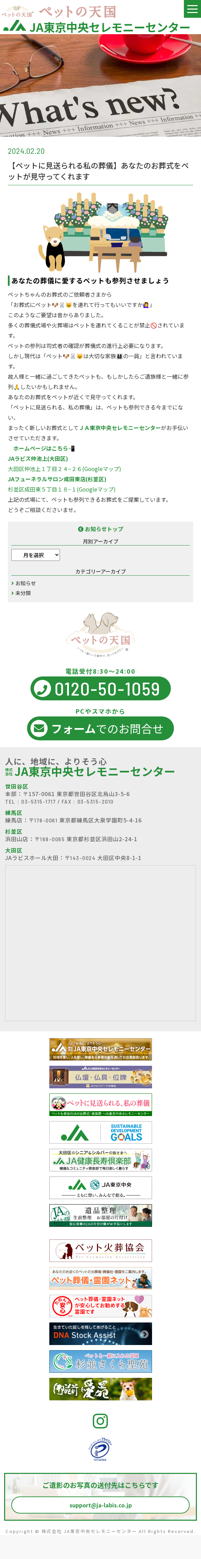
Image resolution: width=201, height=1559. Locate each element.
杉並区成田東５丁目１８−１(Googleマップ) (62, 489)
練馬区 (14, 812)
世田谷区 (16, 786)
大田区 (14, 850)
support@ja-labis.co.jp (101, 1505)
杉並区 (14, 831)
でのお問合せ (97, 728)
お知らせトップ (100, 529)
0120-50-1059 (97, 688)
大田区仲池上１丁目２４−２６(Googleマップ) (64, 469)
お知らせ (25, 583)
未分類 (23, 592)
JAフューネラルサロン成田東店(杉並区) (57, 479)
